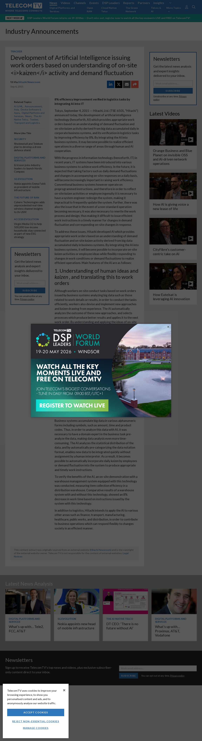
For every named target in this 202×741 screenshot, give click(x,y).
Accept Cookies (35, 712)
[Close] (64, 690)
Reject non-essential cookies (35, 721)
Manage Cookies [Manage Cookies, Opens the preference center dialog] (36, 727)
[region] (36, 711)
